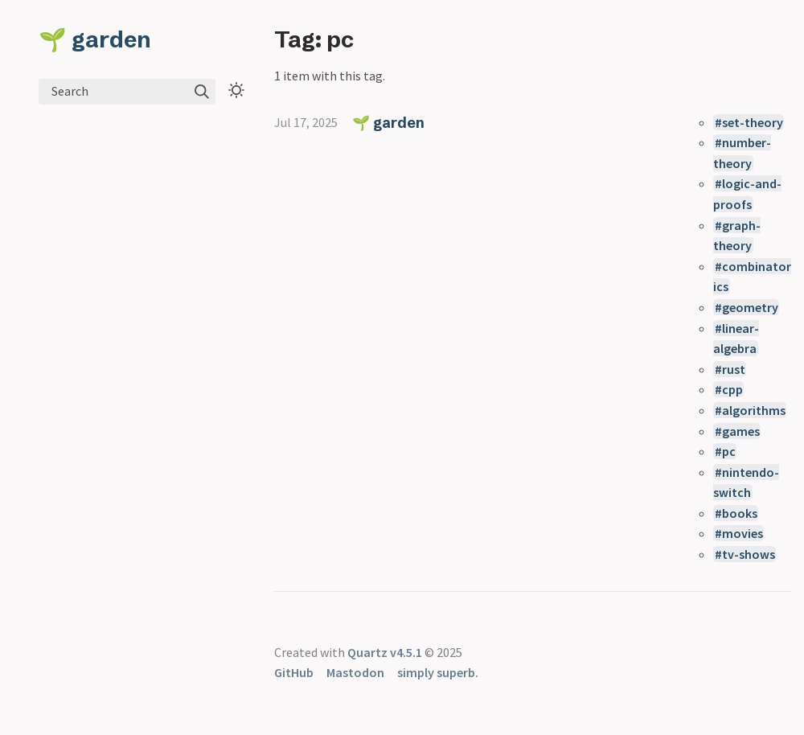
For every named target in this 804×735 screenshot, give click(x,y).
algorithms (754, 410)
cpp (732, 389)
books (739, 513)
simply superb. (437, 672)
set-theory (752, 122)
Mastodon (355, 672)
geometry (750, 307)
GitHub (294, 672)
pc (729, 451)
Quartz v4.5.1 (384, 652)
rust (733, 369)
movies (742, 533)
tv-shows (748, 554)
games (741, 431)
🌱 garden (95, 39)
